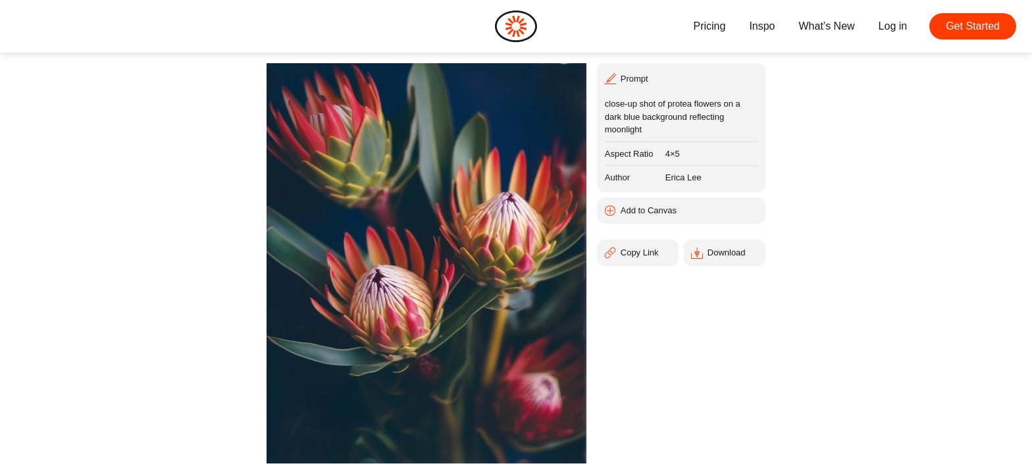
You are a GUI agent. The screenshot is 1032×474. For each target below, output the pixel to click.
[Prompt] (681, 77)
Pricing (709, 26)
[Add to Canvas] (681, 211)
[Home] (516, 26)
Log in (893, 26)
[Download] (724, 253)
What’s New (827, 26)
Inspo (762, 26)
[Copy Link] (638, 253)
